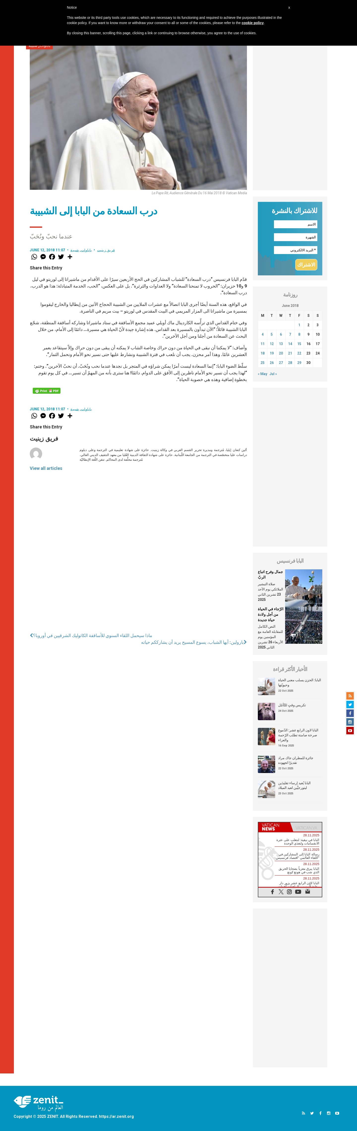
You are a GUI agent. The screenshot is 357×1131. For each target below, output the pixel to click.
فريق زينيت (106, 250)
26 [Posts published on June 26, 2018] (272, 363)
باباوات (86, 250)
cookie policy (253, 23)
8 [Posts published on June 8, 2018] (299, 334)
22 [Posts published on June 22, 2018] (299, 353)
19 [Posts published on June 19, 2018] (272, 353)
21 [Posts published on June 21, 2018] (290, 353)
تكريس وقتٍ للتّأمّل (292, 705)
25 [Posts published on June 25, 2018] (263, 363)
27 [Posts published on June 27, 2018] (281, 363)
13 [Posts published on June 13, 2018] (281, 344)
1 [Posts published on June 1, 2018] (299, 325)
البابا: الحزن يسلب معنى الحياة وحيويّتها (299, 682)
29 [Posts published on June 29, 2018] (299, 363)
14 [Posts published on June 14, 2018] (290, 344)
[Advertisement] (290, 115)
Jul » (273, 374)
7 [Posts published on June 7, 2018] (290, 334)
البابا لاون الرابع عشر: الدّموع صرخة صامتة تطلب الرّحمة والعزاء (298, 735)
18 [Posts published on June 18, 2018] (263, 353)
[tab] (274, 827)
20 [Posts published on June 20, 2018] (281, 353)
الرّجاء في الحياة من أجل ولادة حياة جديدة (270, 614)
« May (262, 374)
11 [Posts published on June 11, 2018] (263, 344)
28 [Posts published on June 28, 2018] (290, 363)
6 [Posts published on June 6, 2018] (281, 334)
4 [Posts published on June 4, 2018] (263, 334)
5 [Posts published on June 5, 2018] (272, 334)
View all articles (46, 468)
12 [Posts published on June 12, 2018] (272, 344)
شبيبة (74, 250)
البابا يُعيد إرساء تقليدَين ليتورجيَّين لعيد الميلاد (294, 785)
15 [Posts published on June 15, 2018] (299, 344)
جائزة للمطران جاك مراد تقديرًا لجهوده (295, 760)
